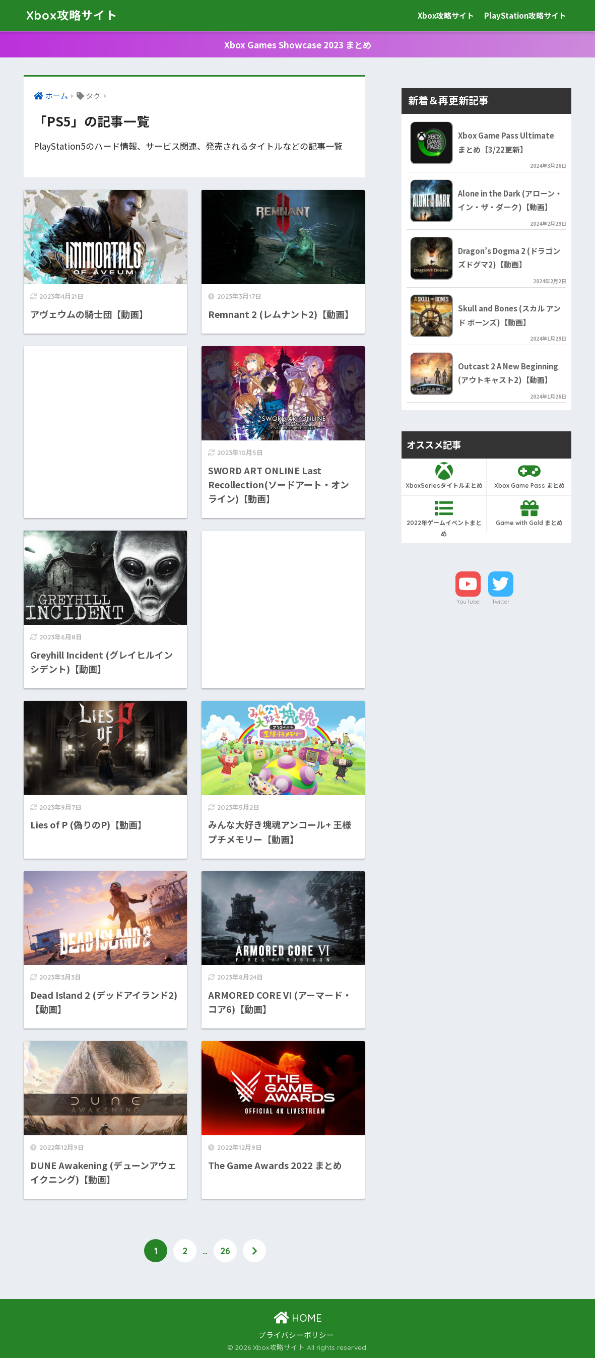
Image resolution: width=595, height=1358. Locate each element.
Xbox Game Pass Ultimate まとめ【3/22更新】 (506, 142)
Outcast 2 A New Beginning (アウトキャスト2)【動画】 (508, 372)
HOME (298, 1318)
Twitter (501, 601)
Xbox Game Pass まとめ (529, 475)
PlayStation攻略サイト (525, 15)
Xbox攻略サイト (71, 15)
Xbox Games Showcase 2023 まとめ (297, 44)
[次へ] (254, 1250)
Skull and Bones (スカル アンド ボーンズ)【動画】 (509, 315)
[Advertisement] (105, 412)
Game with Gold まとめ (529, 513)
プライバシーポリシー (296, 1334)
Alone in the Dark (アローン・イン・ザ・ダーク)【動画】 (510, 200)
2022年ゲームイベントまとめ (444, 518)
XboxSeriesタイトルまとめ (444, 475)
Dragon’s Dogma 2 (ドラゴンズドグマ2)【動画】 (509, 257)
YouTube (468, 601)
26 (225, 1250)
